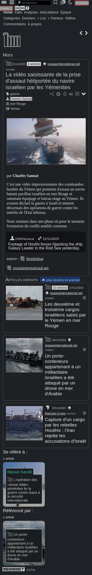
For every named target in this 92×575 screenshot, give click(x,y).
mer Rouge (18, 104)
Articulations (49, 12)
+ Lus (41, 18)
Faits (18, 12)
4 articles (33, 64)
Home (8, 12)
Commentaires (14, 24)
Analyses (31, 12)
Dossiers (28, 18)
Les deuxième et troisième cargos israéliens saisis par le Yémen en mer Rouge (65, 314)
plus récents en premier (60, 280)
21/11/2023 (48, 238)
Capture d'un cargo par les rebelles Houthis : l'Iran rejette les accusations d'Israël (65, 430)
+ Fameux (55, 18)
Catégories (11, 18)
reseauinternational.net (64, 64)
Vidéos (70, 18)
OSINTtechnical (22, 238)
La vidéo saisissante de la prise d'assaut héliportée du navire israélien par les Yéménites (43, 80)
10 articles (60, 287)
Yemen (15, 108)
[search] (33, 2)
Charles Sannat (21, 99)
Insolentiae (34, 259)
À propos (34, 24)
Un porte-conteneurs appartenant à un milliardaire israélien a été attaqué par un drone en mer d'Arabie (62, 374)
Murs (8, 55)
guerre (14, 94)
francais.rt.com (55, 413)
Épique (66, 12)
